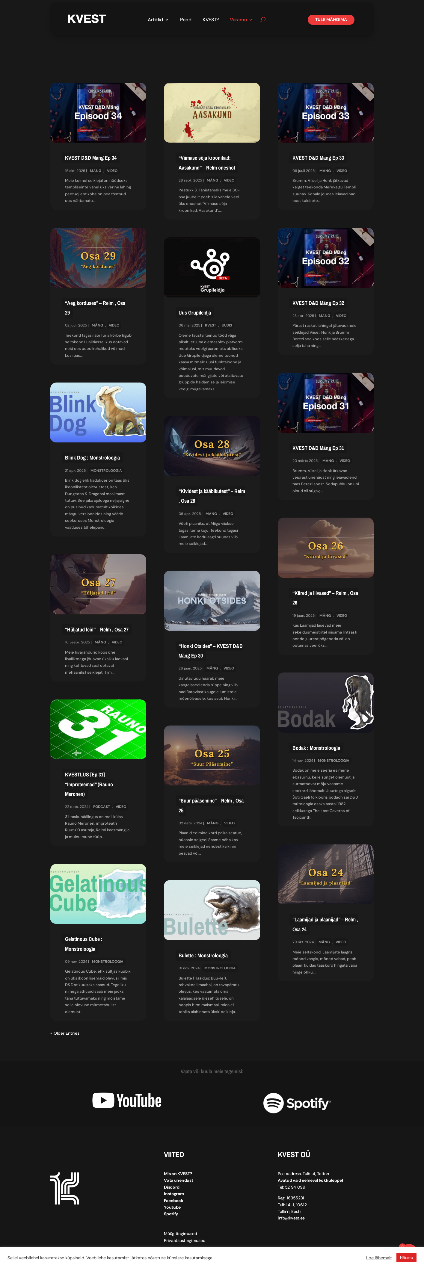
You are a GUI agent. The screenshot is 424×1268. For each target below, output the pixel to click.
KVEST (210, 325)
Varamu (238, 20)
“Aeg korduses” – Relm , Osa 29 (95, 307)
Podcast (101, 806)
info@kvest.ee (291, 1218)
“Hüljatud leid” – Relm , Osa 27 (97, 629)
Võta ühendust (178, 1180)
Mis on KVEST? (178, 1173)
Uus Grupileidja (195, 312)
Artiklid (155, 20)
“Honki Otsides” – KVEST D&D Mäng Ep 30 (211, 650)
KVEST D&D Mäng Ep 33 (318, 157)
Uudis (227, 325)
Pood (185, 20)
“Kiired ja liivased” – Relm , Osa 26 (325, 597)
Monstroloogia (106, 470)
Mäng (95, 170)
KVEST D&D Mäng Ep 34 (91, 157)
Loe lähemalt (379, 1258)
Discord (171, 1187)
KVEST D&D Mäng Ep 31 (318, 448)
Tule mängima (331, 19)
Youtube (172, 1207)
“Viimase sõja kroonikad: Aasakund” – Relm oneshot (207, 162)
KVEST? (211, 20)
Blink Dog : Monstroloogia (92, 457)
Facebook (173, 1200)
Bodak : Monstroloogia (316, 748)
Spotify (171, 1213)
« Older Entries (64, 1033)
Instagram (174, 1193)
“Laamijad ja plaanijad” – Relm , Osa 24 (325, 924)
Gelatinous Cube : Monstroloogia (83, 943)
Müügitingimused (180, 1233)
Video (112, 170)
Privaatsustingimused (184, 1240)
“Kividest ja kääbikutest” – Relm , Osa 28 (212, 495)
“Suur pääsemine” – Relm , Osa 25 (211, 805)
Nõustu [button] (406, 1257)
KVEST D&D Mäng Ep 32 (318, 303)
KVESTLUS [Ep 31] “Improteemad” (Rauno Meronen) (89, 784)
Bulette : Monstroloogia (203, 955)
